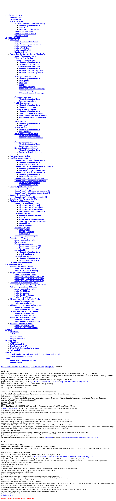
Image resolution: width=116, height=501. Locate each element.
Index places (49, 367)
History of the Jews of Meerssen (31, 219)
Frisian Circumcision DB (28, 164)
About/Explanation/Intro (24, 301)
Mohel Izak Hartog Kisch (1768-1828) (29, 277)
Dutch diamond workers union (26, 134)
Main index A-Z (24, 367)
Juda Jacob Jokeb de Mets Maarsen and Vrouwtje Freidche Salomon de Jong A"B (63, 456)
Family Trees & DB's (13, 15)
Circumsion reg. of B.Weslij (29, 205)
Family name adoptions (23, 142)
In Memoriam (24, 224)
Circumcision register (22, 256)
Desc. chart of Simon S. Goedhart (32, 211)
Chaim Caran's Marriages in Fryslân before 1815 (33, 166)
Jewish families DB (26, 254)
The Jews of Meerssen (22, 213)
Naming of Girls (20, 52)
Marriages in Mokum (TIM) (25, 76)
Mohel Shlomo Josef (22, 293)
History (22, 85)
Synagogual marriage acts (24, 60)
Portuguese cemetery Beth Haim (27, 109)
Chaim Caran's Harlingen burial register (30, 181)
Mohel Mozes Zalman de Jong (26, 270)
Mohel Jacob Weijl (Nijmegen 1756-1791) (30, 285)
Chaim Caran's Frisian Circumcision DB (30, 160)
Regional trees (15, 19)
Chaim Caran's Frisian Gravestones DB (29, 172)
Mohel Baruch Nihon (22, 297)
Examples (23, 83)
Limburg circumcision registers (26, 203)
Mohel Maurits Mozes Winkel (25, 328)
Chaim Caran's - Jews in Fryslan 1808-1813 (31, 179)
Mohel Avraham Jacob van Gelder (27, 44)
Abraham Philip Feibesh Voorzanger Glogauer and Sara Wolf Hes (79, 437)
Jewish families (20, 250)
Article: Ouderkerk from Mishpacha (33, 115)
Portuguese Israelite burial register (32, 117)
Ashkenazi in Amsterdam (29, 30)
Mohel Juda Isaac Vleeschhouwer (27, 322)
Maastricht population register (26, 236)
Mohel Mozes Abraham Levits (26, 42)
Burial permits (20, 121)
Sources (22, 217)
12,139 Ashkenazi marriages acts (27, 66)
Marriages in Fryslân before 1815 (32, 170)
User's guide (24, 81)
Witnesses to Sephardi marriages (31, 93)
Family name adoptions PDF (30, 246)
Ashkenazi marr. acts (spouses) (31, 70)
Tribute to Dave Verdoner (24, 58)
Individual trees (16, 17)
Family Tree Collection (9, 367)
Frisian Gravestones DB (28, 177)
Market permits (20, 128)
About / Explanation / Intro (29, 25)
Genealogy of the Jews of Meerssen (32, 221)
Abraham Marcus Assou (10, 408)
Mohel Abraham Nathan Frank (26, 309)
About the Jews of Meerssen (30, 215)
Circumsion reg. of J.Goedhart (31, 209)
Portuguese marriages (22, 97)
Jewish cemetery (25, 226)
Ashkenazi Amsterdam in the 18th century (29, 23)
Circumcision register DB (29, 260)
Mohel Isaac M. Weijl (22, 50)
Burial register (20, 242)
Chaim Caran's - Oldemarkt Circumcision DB (32, 191)
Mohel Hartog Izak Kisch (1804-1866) (29, 279)
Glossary (22, 27)
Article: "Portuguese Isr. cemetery (32, 113)
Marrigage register (26, 232)
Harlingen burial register (28, 185)
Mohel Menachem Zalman (24, 315)
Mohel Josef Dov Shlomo (24, 295)
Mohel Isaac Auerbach (23, 46)
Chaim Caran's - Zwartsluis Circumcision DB (32, 193)
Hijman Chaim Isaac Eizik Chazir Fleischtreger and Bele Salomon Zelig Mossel (59, 382)
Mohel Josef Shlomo (22, 291)
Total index (35, 367)
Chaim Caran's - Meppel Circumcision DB (30, 197)
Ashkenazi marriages (27, 87)
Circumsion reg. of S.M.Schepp (31, 207)
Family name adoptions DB (29, 248)
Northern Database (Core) (23, 32)
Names (41, 367)
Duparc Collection (21, 36)
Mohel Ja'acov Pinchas (23, 303)
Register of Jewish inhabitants (26, 148)
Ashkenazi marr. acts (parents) (31, 72)
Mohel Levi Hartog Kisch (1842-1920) (29, 281)
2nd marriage (49, 437)
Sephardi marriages (26, 91)
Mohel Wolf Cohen (21, 48)
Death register (24, 234)
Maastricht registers (22, 228)
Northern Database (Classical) (25, 34)
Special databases (17, 21)
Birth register (24, 230)
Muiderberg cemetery (22, 103)
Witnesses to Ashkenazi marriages (32, 89)
